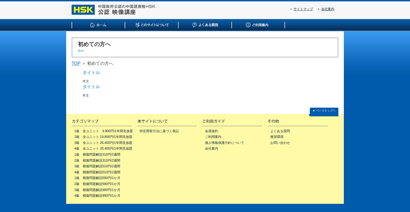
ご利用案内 (213, 137)
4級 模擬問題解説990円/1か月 (97, 196)
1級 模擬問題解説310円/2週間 (97, 154)
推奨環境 (276, 137)
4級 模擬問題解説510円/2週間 (97, 172)
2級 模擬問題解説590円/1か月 (97, 184)
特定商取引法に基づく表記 (159, 131)
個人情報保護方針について (224, 143)
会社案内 (327, 9)
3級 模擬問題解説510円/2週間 (97, 166)
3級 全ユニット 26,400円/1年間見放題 (103, 143)
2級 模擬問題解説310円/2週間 (97, 160)
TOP (76, 63)
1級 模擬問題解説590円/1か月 (97, 178)
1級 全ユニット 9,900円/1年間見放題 (103, 131)
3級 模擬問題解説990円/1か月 (97, 190)
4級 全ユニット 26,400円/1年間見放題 (103, 148)
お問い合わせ (280, 143)
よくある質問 (280, 131)
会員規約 (211, 131)
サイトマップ (303, 9)
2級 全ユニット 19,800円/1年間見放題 (103, 137)
